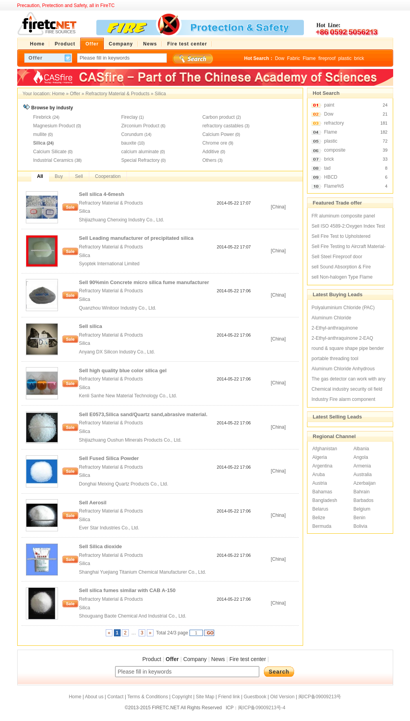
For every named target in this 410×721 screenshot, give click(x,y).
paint (329, 105)
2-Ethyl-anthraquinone (335, 328)
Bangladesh (324, 500)
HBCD (331, 177)
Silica (160, 93)
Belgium (361, 509)
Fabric (293, 58)
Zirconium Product (140, 126)
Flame (309, 58)
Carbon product (218, 117)
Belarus (320, 509)
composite (335, 150)
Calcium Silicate (50, 151)
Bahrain (361, 492)
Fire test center (247, 659)
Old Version (282, 696)
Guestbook (255, 696)
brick (359, 58)
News (218, 659)
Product (151, 659)
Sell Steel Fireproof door (337, 256)
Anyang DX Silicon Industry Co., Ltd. (117, 352)
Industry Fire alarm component (344, 399)
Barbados (363, 500)
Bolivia (360, 526)
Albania (361, 448)
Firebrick (42, 117)
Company (195, 659)
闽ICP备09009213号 (319, 696)
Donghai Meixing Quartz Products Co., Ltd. (124, 484)
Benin (359, 517)
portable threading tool (335, 358)
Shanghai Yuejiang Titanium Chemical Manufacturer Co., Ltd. (143, 572)
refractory (334, 123)
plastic (345, 58)
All (40, 176)
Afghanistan (324, 448)
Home (58, 93)
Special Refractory (140, 160)
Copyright (182, 696)
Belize (318, 517)
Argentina (322, 466)
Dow (279, 58)
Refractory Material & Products (117, 93)
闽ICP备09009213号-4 (261, 707)
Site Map (205, 696)
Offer (75, 93)
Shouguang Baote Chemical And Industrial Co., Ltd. (133, 616)
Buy (59, 176)
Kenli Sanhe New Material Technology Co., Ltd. (129, 396)
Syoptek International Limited (110, 263)
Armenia (362, 466)
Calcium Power (218, 134)
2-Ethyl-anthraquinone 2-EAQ (342, 338)
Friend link (229, 696)
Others (209, 160)
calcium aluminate (140, 151)
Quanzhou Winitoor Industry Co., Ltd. (118, 308)
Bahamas (322, 492)
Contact (115, 696)
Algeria (319, 457)
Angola (360, 457)
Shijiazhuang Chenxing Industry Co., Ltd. (122, 220)
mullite (40, 134)
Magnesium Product (54, 126)
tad (327, 168)
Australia (362, 474)
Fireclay (129, 117)
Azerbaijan (364, 483)
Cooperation (108, 176)
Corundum (132, 134)
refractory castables (223, 126)
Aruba (318, 474)
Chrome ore (214, 143)
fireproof (327, 58)
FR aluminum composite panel (343, 216)
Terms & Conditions (147, 696)
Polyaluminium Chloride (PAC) (343, 307)
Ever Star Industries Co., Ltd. (110, 528)
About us (94, 696)
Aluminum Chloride (331, 318)
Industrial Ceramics (53, 160)
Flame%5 (334, 186)
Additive (210, 151)
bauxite (128, 143)
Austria (319, 483)
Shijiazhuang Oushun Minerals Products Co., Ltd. (131, 440)
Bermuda (322, 526)
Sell (79, 176)
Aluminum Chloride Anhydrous (343, 368)
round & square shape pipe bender (348, 348)
